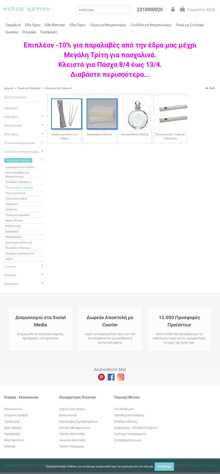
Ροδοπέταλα (13, 226)
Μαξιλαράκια (13, 237)
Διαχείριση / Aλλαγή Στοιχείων (136, 427)
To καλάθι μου (124, 409)
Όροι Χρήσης (13, 427)
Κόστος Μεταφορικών (74, 427)
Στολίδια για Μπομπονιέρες (151, 25)
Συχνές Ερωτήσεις (72, 409)
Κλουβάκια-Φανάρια (17, 247)
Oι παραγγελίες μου (128, 440)
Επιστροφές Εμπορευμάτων (78, 421)
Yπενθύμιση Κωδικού (129, 415)
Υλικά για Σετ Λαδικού (58, 88)
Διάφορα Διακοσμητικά (19, 253)
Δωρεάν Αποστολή (72, 440)
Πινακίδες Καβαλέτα (18, 182)
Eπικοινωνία (13, 409)
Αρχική (8, 88)
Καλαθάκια (11, 231)
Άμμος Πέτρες (14, 220)
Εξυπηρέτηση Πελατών (77, 397)
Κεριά (8, 258)
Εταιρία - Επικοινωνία (21, 397)
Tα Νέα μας (12, 421)
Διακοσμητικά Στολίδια (19, 167)
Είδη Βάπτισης (55, 25)
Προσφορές (48, 32)
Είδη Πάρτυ (78, 25)
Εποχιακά (29, 32)
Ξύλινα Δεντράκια (16, 198)
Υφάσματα (11, 204)
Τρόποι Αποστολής (72, 434)
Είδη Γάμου (32, 25)
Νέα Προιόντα (14, 440)
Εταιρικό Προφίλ (16, 415)
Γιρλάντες (11, 209)
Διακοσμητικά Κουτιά (18, 242)
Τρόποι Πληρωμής (71, 446)
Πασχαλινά (13, 25)
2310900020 (150, 9)
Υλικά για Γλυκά (15, 193)
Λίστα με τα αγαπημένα (130, 434)
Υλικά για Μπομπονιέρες (108, 25)
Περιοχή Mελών (127, 397)
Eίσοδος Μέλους (126, 421)
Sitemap (9, 446)
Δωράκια (11, 32)
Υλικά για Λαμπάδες (17, 215)
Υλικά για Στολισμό (190, 25)
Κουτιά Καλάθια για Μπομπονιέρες (17, 174)
